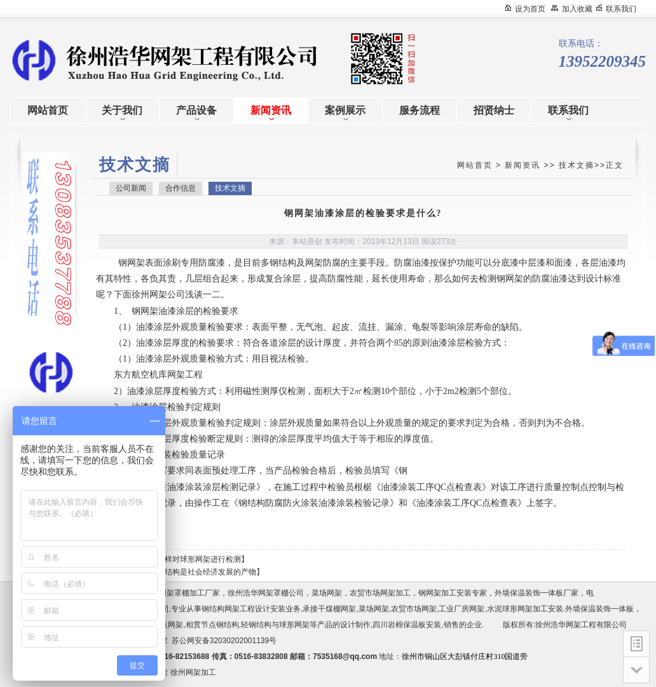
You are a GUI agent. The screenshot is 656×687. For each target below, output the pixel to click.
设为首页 (530, 8)
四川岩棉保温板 (399, 624)
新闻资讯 (522, 165)
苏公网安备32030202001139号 (226, 640)
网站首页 (475, 165)
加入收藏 (577, 8)
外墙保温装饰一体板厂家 (536, 592)
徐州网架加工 (193, 672)
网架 (136, 263)
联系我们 (621, 8)
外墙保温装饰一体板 (599, 608)
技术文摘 (576, 165)
